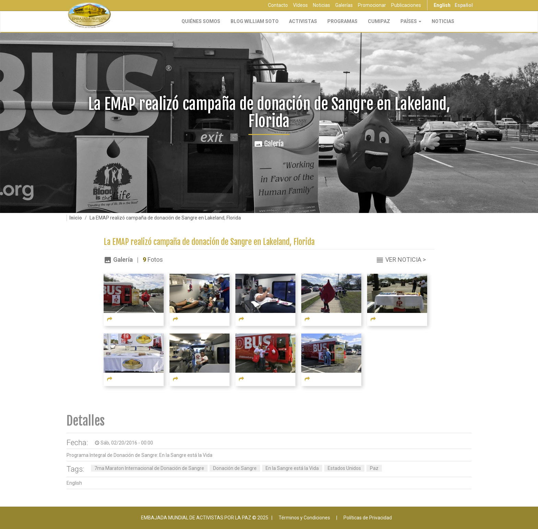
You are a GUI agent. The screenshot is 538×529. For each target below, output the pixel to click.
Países (410, 21)
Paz (374, 468)
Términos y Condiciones (304, 517)
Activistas (303, 21)
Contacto (278, 5)
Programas (342, 21)
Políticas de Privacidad (367, 517)
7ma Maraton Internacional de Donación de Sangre (149, 468)
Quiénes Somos (201, 21)
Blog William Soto (255, 21)
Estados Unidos (344, 468)
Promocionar (372, 5)
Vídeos (300, 5)
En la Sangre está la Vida (292, 468)
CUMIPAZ (379, 21)
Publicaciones (406, 5)
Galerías (344, 5)
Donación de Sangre (235, 468)
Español (464, 5)
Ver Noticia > (405, 259)
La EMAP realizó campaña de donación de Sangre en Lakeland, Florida (209, 242)
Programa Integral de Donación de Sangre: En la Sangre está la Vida (139, 455)
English (442, 5)
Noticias (321, 5)
